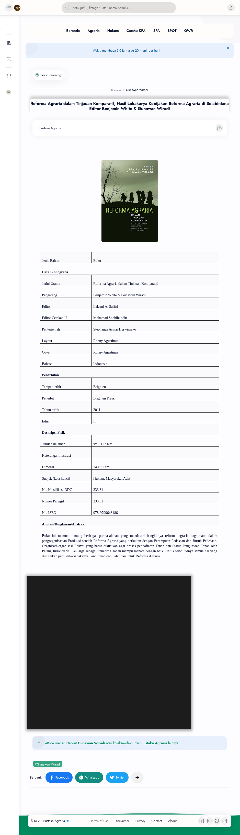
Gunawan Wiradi (91, 743)
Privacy (140, 820)
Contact (156, 820)
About (172, 820)
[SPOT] (171, 30)
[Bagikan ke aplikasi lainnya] (137, 777)
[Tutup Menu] (228, 50)
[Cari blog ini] (119, 7)
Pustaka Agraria (154, 743)
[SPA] (156, 30)
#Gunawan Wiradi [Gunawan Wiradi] (48, 764)
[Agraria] (93, 30)
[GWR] (188, 30)
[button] (231, 7)
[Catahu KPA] (136, 30)
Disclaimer (122, 820)
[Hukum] (113, 30)
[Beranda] (73, 30)
